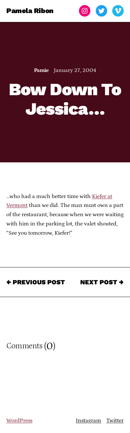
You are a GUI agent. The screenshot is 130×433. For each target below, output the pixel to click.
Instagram (88, 420)
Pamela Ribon (30, 11)
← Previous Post (35, 282)
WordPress (19, 420)
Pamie (41, 70)
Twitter (115, 420)
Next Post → (102, 282)
